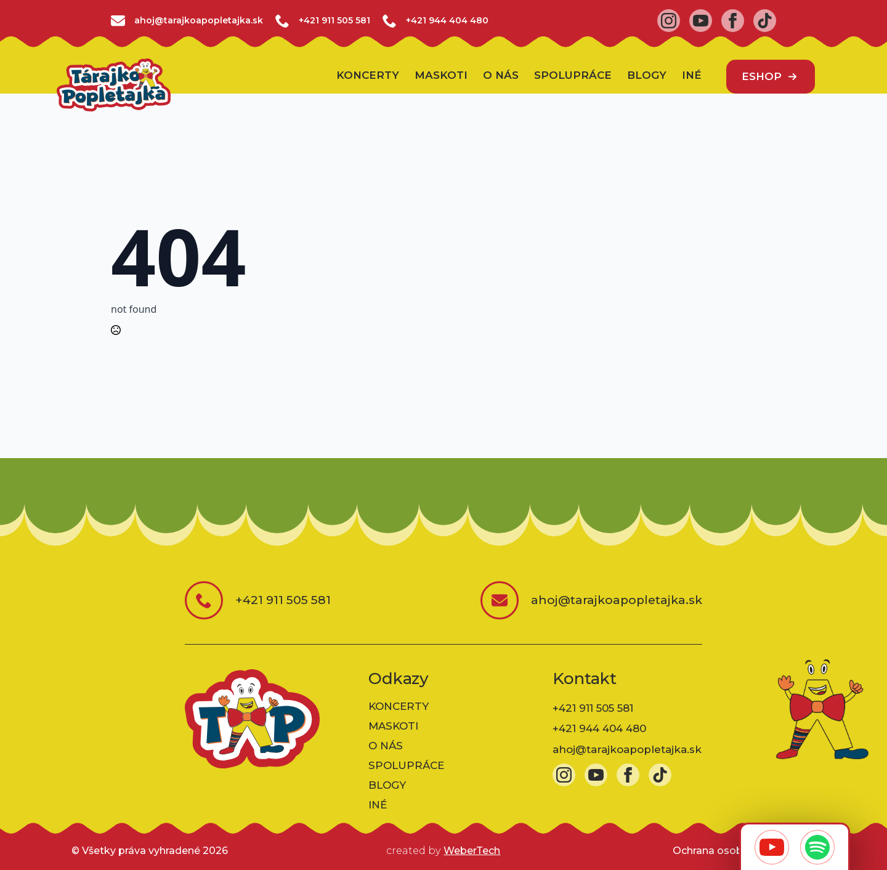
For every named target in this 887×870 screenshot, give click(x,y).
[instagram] (668, 20)
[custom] (764, 20)
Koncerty (367, 75)
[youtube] (700, 20)
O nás (501, 75)
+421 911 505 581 (334, 20)
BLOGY (646, 75)
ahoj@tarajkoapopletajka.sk (627, 749)
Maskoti (441, 75)
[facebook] (732, 20)
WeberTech (472, 850)
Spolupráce (573, 75)
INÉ (692, 75)
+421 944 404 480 (447, 20)
